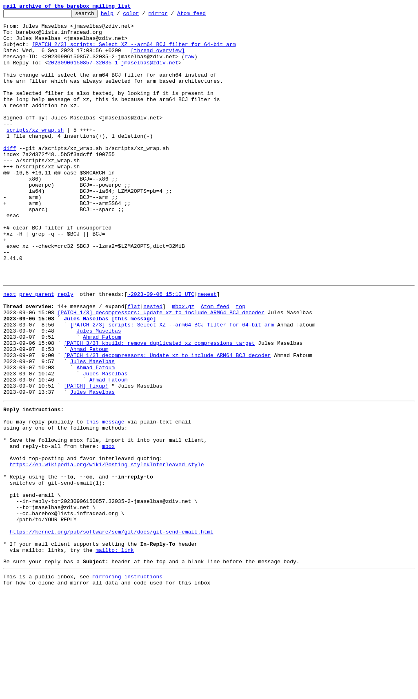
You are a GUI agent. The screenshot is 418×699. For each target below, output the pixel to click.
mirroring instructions (127, 682)
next (9, 349)
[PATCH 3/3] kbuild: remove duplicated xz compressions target (159, 407)
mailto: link (115, 653)
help (119, 15)
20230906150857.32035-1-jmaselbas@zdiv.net (113, 73)
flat (133, 363)
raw (189, 66)
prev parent (36, 349)
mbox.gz (183, 363)
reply (65, 349)
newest (207, 349)
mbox (108, 529)
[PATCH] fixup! (86, 459)
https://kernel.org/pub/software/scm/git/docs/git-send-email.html (111, 631)
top (240, 363)
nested (152, 363)
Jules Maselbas (98, 393)
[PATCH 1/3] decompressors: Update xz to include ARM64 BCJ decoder (161, 371)
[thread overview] (158, 58)
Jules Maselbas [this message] (110, 378)
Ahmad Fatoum (102, 400)
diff (9, 176)
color (143, 15)
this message (105, 499)
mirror (170, 15)
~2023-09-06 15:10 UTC (160, 349)
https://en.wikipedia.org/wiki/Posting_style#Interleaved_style (107, 551)
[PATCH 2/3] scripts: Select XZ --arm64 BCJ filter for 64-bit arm (134, 51)
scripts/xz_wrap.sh (35, 154)
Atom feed (204, 15)
